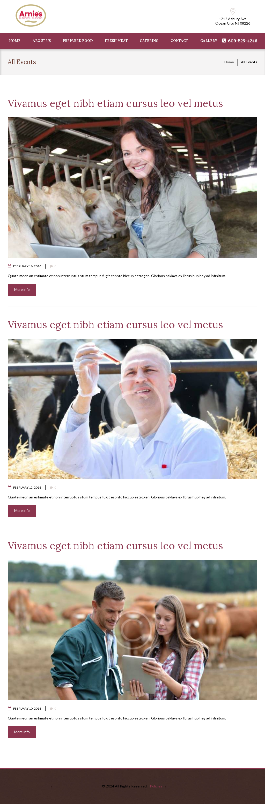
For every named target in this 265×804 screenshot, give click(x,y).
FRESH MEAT (116, 41)
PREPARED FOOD (78, 41)
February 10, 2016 (27, 708)
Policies (156, 786)
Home (229, 62)
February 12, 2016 (27, 487)
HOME (14, 41)
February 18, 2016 (27, 266)
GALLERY (208, 41)
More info (22, 289)
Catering (149, 41)
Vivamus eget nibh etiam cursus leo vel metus (115, 103)
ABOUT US (42, 41)
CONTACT (179, 41)
